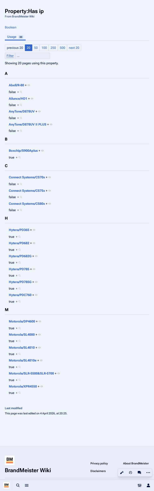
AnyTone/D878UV (22, 111)
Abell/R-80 (16, 85)
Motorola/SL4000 (22, 334)
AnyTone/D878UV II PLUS (27, 124)
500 (62, 48)
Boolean (10, 27)
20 (28, 48)
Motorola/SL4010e (22, 360)
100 (44, 48)
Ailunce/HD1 (18, 98)
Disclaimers (98, 471)
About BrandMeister (136, 463)
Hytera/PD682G (20, 256)
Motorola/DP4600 (22, 321)
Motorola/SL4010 (22, 347)
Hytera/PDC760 (20, 295)
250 (53, 48)
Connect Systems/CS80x (27, 204)
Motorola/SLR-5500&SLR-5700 (31, 373)
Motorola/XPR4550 (23, 386)
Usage (15, 37)
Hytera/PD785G (20, 282)
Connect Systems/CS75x (27, 191)
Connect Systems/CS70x (27, 177)
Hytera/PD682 (19, 243)
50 (36, 48)
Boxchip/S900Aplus (23, 151)
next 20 (74, 48)
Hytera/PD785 (19, 269)
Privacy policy (99, 463)
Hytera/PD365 (19, 230)
